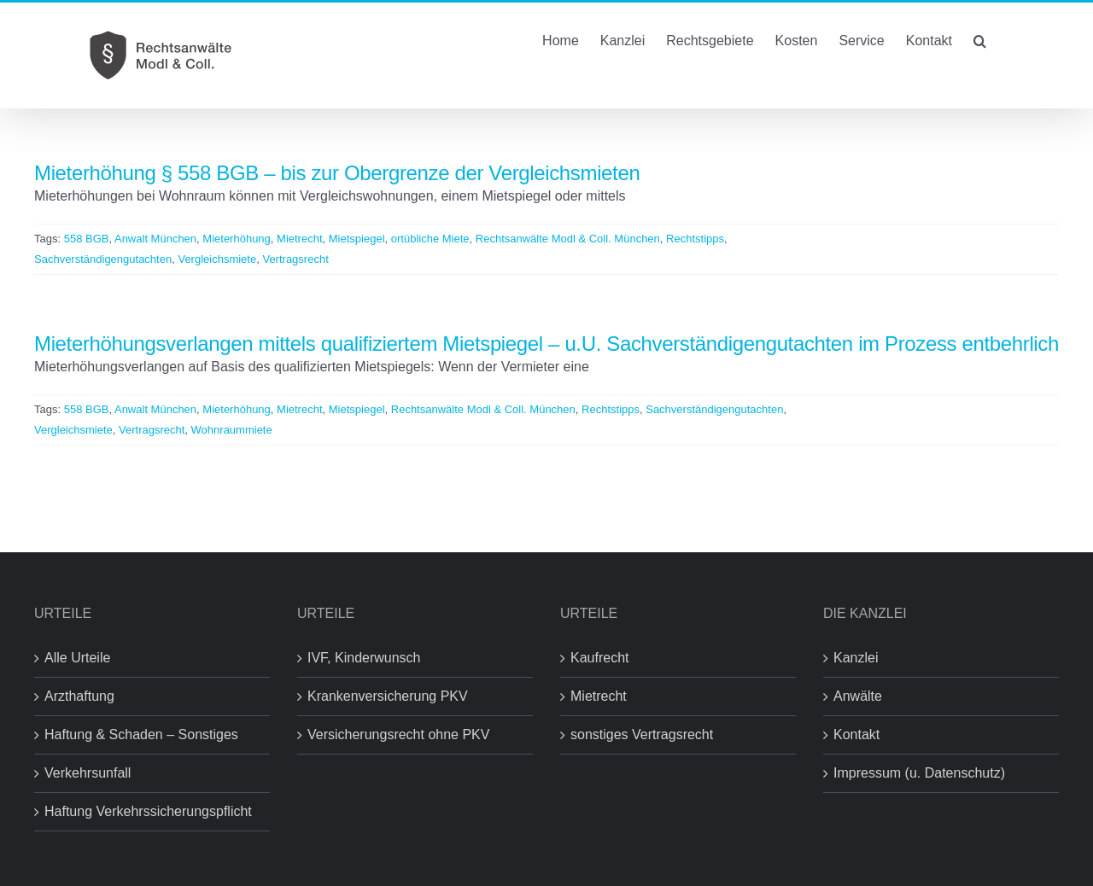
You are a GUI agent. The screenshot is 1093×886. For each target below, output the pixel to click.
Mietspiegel (357, 238)
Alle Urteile (77, 657)
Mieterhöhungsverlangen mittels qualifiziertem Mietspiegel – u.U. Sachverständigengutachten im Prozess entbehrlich (546, 343)
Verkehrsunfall (87, 773)
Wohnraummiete (231, 429)
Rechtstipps (695, 238)
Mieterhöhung (236, 238)
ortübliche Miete (430, 238)
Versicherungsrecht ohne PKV (398, 734)
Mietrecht (299, 238)
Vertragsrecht (295, 259)
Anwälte (857, 696)
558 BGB (86, 238)
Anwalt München (155, 238)
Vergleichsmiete (217, 259)
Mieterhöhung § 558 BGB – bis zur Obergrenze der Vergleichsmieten (337, 172)
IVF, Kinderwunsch (364, 657)
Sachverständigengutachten (103, 259)
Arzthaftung (79, 696)
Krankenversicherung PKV (387, 696)
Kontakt (856, 734)
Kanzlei (855, 657)
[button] (979, 39)
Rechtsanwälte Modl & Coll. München (568, 238)
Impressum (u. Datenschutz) (919, 773)
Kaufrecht (599, 657)
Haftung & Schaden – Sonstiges (141, 734)
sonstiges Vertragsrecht (641, 734)
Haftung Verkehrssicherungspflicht (148, 811)
